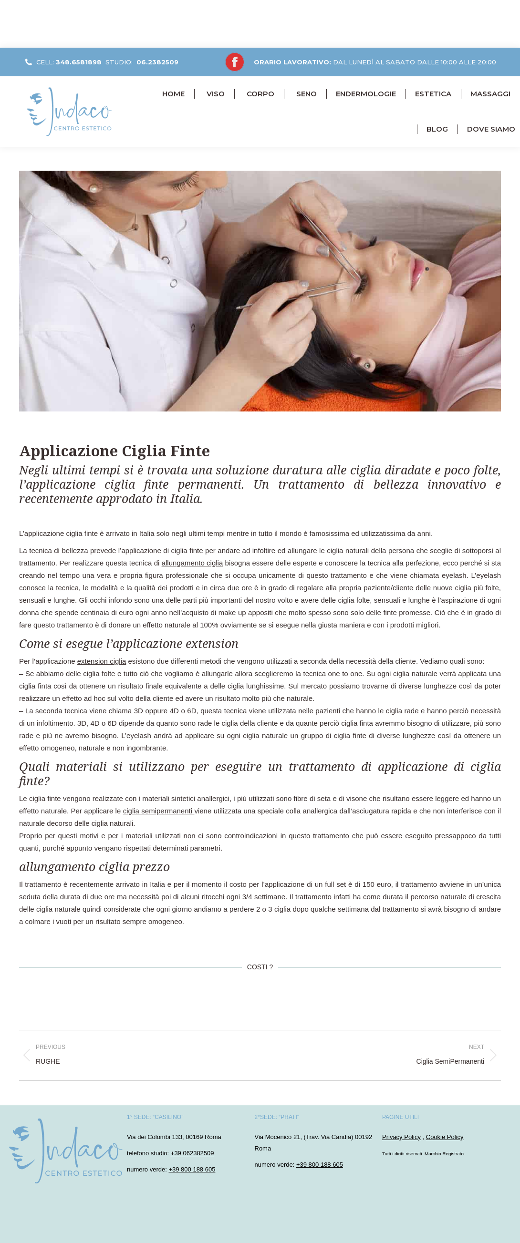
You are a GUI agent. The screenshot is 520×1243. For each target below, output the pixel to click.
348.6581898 (79, 62)
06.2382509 (157, 62)
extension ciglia (101, 661)
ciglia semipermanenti (159, 811)
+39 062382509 (192, 1153)
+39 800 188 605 (191, 1169)
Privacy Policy (401, 1136)
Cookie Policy (445, 1136)
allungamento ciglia (192, 563)
